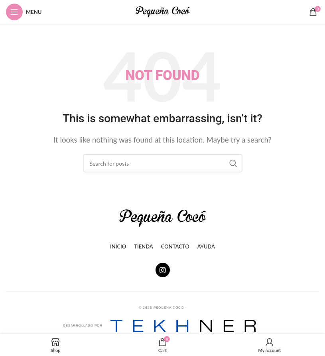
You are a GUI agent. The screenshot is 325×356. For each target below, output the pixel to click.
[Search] (162, 163)
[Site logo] (163, 11)
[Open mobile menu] (23, 12)
